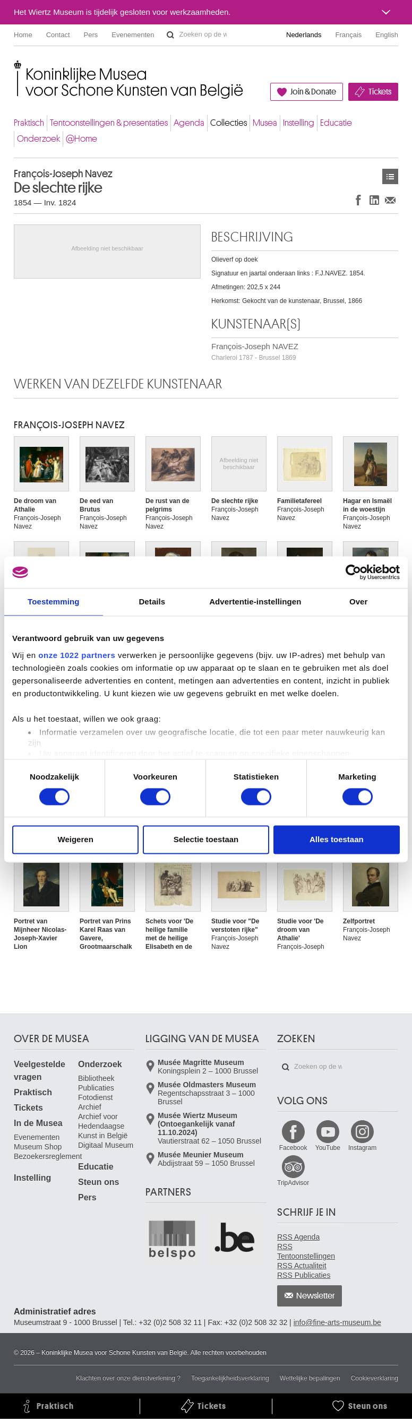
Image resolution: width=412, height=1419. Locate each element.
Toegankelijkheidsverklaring (230, 1378)
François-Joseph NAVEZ (254, 351)
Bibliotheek (96, 1078)
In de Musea (38, 1123)
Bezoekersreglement (48, 1156)
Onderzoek (38, 138)
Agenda (189, 122)
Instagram (362, 1148)
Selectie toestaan (206, 839)
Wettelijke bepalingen (310, 1378)
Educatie (336, 122)
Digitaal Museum (105, 1145)
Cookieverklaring (374, 1378)
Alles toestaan (337, 839)
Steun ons (98, 1182)
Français (349, 35)
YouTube (327, 1148)
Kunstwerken (390, 176)
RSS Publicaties (303, 1275)
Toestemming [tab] (54, 601)
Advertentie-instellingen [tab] (255, 601)
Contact (58, 35)
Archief (89, 1107)
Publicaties (96, 1088)
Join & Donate (313, 92)
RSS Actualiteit (302, 1265)
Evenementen (132, 35)
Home (23, 35)
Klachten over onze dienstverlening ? (128, 1378)
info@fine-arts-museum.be (337, 1322)
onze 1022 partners (76, 655)
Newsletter (315, 1296)
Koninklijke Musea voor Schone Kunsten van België (16, 68)
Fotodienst (95, 1097)
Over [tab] (358, 601)
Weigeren (75, 839)
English (386, 35)
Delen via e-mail (390, 199)
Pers (91, 35)
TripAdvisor (293, 1183)
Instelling (298, 122)
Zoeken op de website (170, 35)
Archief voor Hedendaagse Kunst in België (102, 1126)
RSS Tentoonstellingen (306, 1251)
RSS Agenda (298, 1237)
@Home (81, 138)
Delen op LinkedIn (374, 199)
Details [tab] (152, 601)
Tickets (379, 92)
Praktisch (29, 122)
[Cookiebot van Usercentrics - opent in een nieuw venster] (353, 572)
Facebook (293, 1148)
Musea (265, 122)
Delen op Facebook (358, 199)
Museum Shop (38, 1147)
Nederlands (304, 35)
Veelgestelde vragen (39, 1070)
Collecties (228, 122)
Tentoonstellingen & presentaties (109, 122)
